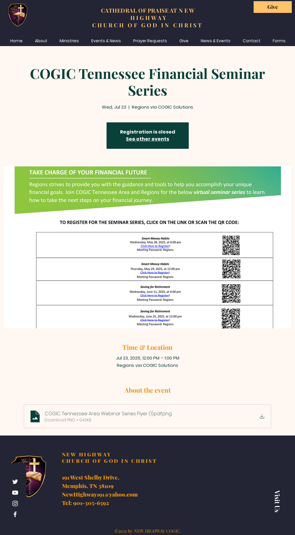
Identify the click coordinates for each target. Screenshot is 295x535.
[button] (279, 40)
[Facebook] (15, 514)
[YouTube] (15, 492)
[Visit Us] (277, 501)
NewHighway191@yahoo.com (100, 494)
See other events (147, 139)
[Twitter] (15, 481)
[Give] (273, 7)
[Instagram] (15, 503)
